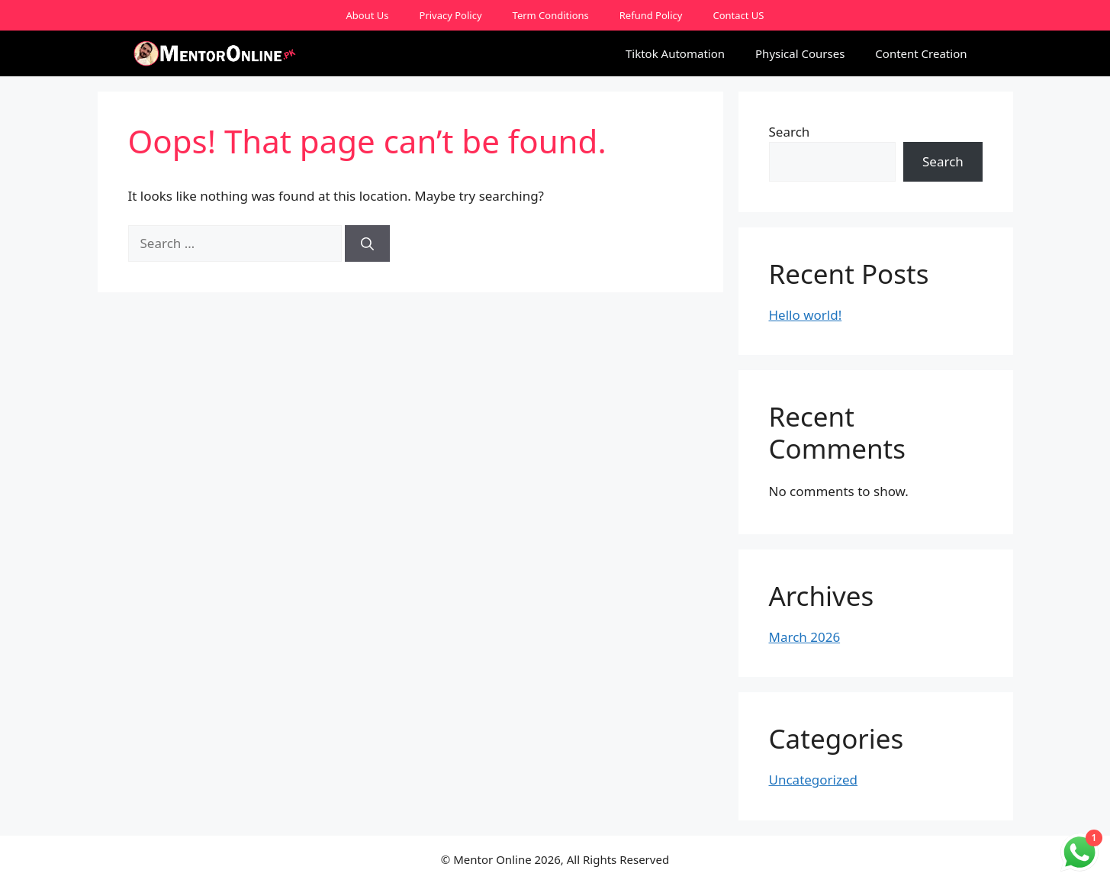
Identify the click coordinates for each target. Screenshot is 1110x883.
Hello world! (805, 315)
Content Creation (921, 53)
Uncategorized (813, 779)
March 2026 (805, 637)
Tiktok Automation (675, 53)
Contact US (738, 15)
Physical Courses (800, 53)
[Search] (367, 243)
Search (789, 131)
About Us (367, 15)
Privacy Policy (451, 15)
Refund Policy (651, 15)
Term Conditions (551, 15)
